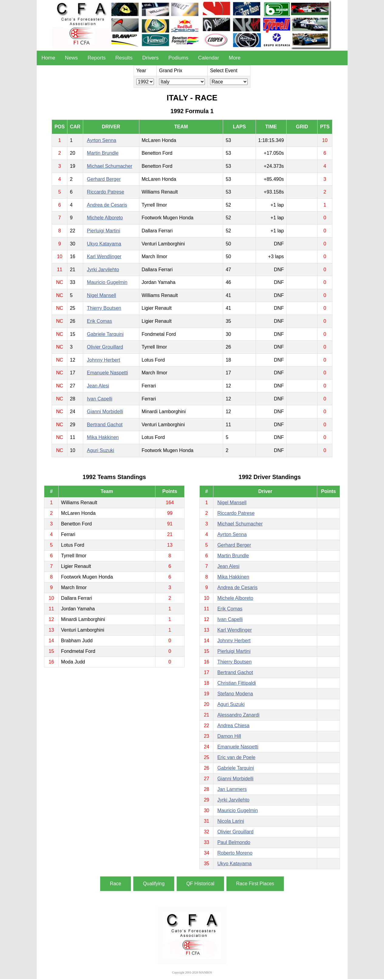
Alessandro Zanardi (238, 714)
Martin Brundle (102, 153)
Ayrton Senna (101, 140)
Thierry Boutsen (104, 308)
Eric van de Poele (236, 757)
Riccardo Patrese (105, 191)
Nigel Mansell (101, 295)
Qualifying (154, 883)
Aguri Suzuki (100, 450)
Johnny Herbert (103, 360)
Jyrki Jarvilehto (103, 269)
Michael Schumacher (109, 166)
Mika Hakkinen (103, 437)
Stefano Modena (235, 693)
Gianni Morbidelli (105, 411)
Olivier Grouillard (105, 346)
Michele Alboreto (105, 217)
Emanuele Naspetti (107, 372)
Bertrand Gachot (104, 424)
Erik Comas (99, 321)
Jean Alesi (98, 385)
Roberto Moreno (235, 853)
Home (48, 58)
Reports (96, 58)
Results (124, 58)
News (71, 58)
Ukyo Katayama (104, 243)
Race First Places (255, 883)
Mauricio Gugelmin (107, 282)
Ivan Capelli (99, 398)
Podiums (178, 58)
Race (115, 883)
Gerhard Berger (104, 179)
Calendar (208, 58)
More (235, 58)
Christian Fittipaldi (236, 683)
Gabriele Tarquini (105, 334)
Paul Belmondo (233, 842)
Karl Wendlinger (104, 256)
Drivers (150, 58)
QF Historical (200, 883)
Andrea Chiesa (233, 725)
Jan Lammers (232, 789)
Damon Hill (229, 736)
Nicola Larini (230, 821)
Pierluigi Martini (103, 230)
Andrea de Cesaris (107, 205)
